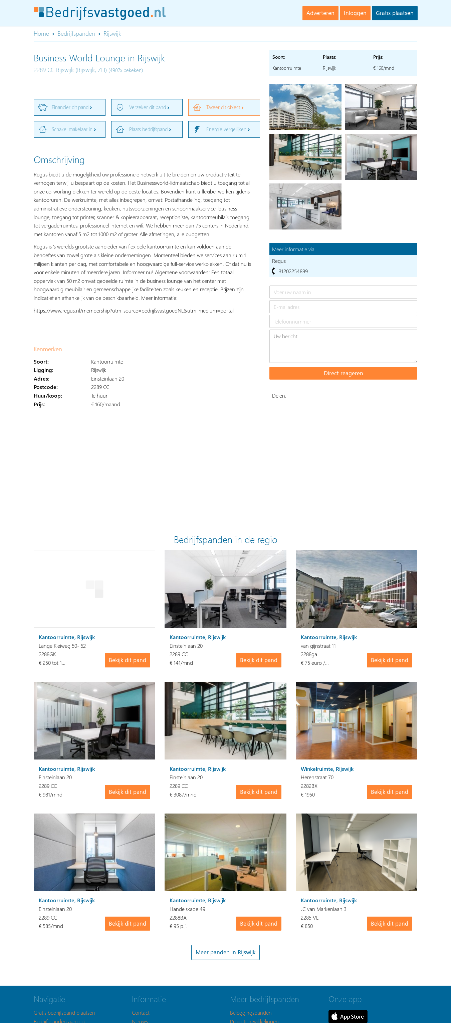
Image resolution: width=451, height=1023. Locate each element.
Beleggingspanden (251, 1012)
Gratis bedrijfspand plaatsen (64, 1012)
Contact (141, 1012)
